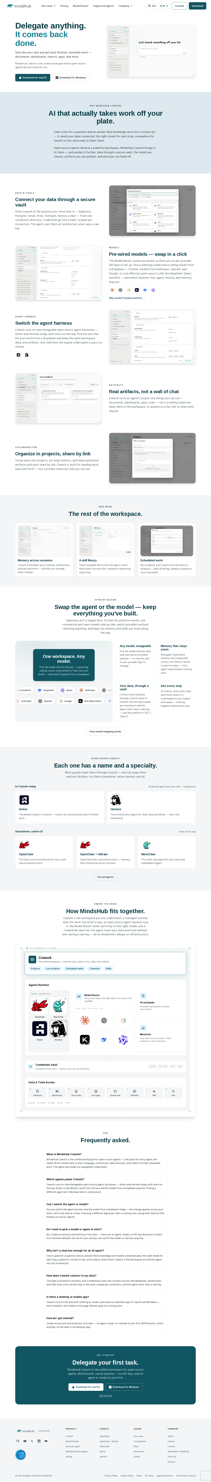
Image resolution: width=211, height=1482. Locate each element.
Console (179, 5)
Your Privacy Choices (186, 1475)
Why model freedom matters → (127, 298)
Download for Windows (71, 77)
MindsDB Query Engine (77, 1451)
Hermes (103, 1456)
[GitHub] (18, 1441)
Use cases (48, 5)
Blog (136, 1446)
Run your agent (73, 1446)
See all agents (106, 877)
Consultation (140, 1441)
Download (197, 5)
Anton (103, 1451)
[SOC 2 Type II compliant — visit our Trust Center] (20, 1455)
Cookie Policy (126, 1475)
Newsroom (139, 1451)
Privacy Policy (111, 1475)
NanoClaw (104, 1446)
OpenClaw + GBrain (109, 1441)
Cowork (69, 1436)
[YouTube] (25, 1441)
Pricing (64, 5)
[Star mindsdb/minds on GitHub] (158, 5)
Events (137, 1456)
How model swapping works (105, 731)
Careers (171, 1441)
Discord (171, 1461)
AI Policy (149, 1475)
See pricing (105, 1395)
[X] (32, 1441)
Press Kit (172, 1456)
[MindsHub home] (19, 6)
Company (125, 5)
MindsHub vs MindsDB (178, 1451)
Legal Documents (164, 1475)
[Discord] (46, 1441)
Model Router (81, 5)
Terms (139, 1475)
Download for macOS (33, 77)
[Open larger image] (151, 51)
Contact (171, 1446)
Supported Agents (103, 5)
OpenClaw (104, 1436)
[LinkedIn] (39, 1441)
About (170, 1436)
